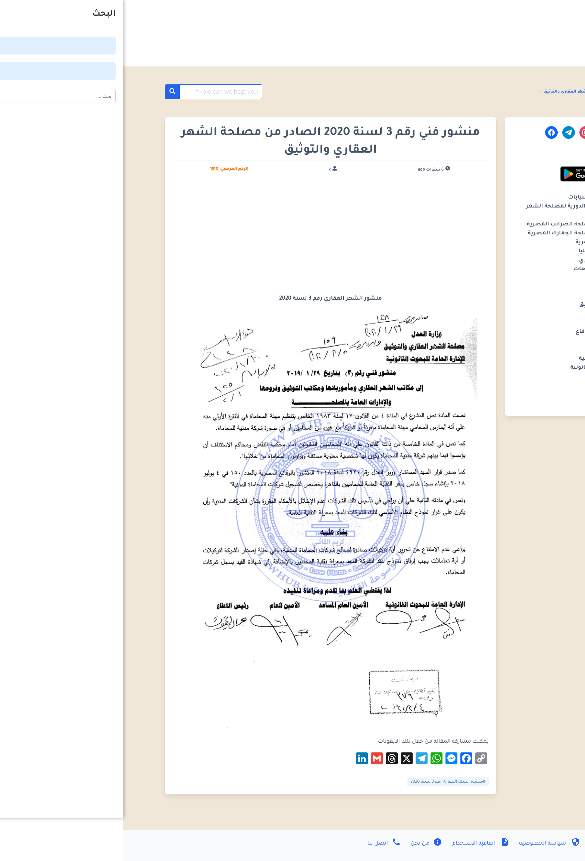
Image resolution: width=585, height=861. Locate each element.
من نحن (302, 844)
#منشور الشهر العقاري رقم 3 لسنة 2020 (324, 782)
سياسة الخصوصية (426, 844)
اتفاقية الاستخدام (357, 844)
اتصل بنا (261, 844)
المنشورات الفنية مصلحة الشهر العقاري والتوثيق (469, 92)
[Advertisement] (207, 239)
